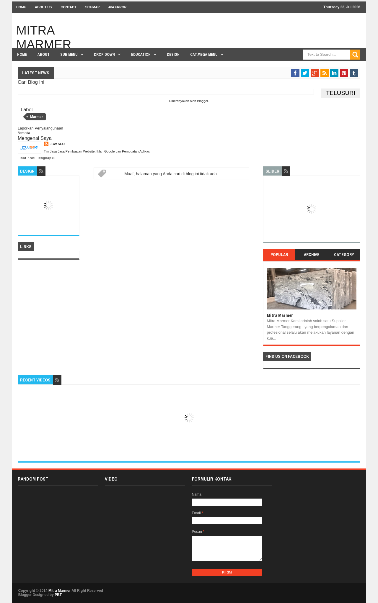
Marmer (36, 117)
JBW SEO (57, 144)
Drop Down (104, 54)
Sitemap (92, 7)
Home (21, 7)
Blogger (202, 101)
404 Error (117, 7)
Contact (68, 7)
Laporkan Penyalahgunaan (40, 128)
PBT (58, 595)
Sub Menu (69, 54)
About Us (43, 7)
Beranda (24, 133)
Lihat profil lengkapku (37, 158)
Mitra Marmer (43, 37)
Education (141, 54)
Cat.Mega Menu (204, 54)
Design (173, 54)
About (44, 54)
